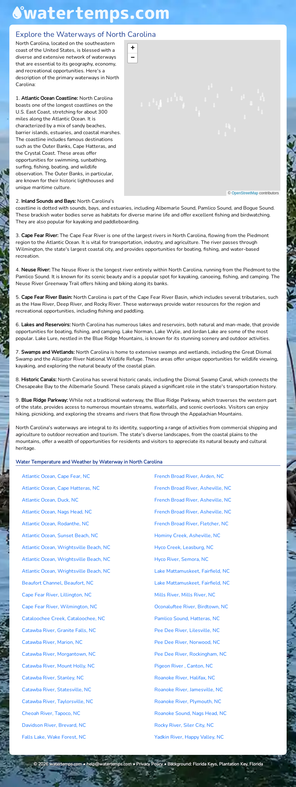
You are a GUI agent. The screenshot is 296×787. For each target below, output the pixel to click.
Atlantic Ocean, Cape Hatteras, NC (61, 488)
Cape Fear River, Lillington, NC (57, 594)
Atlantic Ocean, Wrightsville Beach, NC (66, 547)
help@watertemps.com (109, 764)
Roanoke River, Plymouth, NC (187, 701)
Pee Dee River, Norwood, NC (187, 642)
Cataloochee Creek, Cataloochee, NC (63, 618)
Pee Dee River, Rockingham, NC (190, 654)
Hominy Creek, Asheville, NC (187, 535)
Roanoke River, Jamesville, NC (188, 689)
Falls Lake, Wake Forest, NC (54, 737)
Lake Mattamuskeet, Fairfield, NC (192, 571)
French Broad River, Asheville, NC (192, 488)
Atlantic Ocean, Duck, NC (50, 500)
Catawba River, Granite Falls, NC (59, 630)
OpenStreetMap (245, 193)
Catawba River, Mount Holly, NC (58, 666)
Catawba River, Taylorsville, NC (57, 701)
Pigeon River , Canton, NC (183, 666)
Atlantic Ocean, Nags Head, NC (57, 511)
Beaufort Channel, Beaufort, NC (57, 583)
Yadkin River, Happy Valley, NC (189, 737)
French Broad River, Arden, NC (189, 476)
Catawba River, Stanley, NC (53, 677)
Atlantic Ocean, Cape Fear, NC (56, 476)
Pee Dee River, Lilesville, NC (187, 630)
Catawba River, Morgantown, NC (59, 654)
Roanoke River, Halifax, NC (184, 677)
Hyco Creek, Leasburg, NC (183, 547)
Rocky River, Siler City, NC (184, 725)
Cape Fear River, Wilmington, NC (59, 606)
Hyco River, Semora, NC (181, 559)
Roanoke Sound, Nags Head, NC (190, 713)
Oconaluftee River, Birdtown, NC (191, 606)
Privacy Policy (149, 764)
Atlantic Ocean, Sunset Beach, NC (60, 535)
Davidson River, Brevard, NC (54, 725)
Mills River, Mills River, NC (184, 594)
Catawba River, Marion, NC (52, 642)
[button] (225, 136)
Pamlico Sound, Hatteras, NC (187, 618)
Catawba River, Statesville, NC (56, 689)
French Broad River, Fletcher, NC (191, 523)
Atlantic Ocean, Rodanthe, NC (55, 523)
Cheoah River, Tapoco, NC (51, 713)
